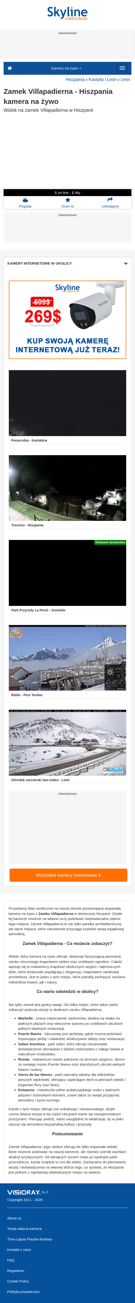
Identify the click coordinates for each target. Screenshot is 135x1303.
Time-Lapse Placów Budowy (29, 1239)
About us (14, 1218)
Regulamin (15, 1271)
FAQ (10, 1260)
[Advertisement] (66, 47)
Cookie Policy (18, 1281)
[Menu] (122, 68)
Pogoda (25, 202)
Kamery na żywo (66, 68)
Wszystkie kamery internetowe (68, 875)
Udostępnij (110, 202)
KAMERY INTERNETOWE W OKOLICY (67, 263)
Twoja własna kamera (24, 1229)
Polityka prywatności (23, 1292)
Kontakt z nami (19, 1250)
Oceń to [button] (67, 202)
